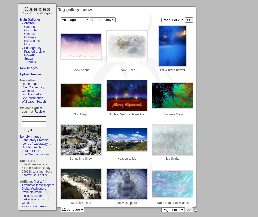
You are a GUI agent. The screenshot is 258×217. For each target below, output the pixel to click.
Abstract (29, 23)
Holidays (30, 37)
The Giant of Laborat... (37, 154)
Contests (30, 34)
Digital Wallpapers (34, 188)
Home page (30, 84)
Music (28, 44)
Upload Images (31, 74)
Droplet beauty (32, 147)
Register (40, 111)
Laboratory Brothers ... (37, 140)
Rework (29, 55)
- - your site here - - (35, 206)
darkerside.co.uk (33, 199)
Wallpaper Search (34, 101)
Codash (27, 203)
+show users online (35, 175)
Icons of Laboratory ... (36, 144)
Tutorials (30, 62)
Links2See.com (32, 196)
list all (39, 181)
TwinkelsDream (32, 192)
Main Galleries (30, 19)
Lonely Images (30, 136)
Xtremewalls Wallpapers (38, 185)
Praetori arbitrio (34, 51)
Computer (31, 30)
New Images (29, 68)
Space (28, 58)
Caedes (37, 10)
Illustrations (32, 41)
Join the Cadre (32, 94)
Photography (32, 48)
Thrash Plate (30, 151)
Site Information (32, 98)
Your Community (33, 87)
